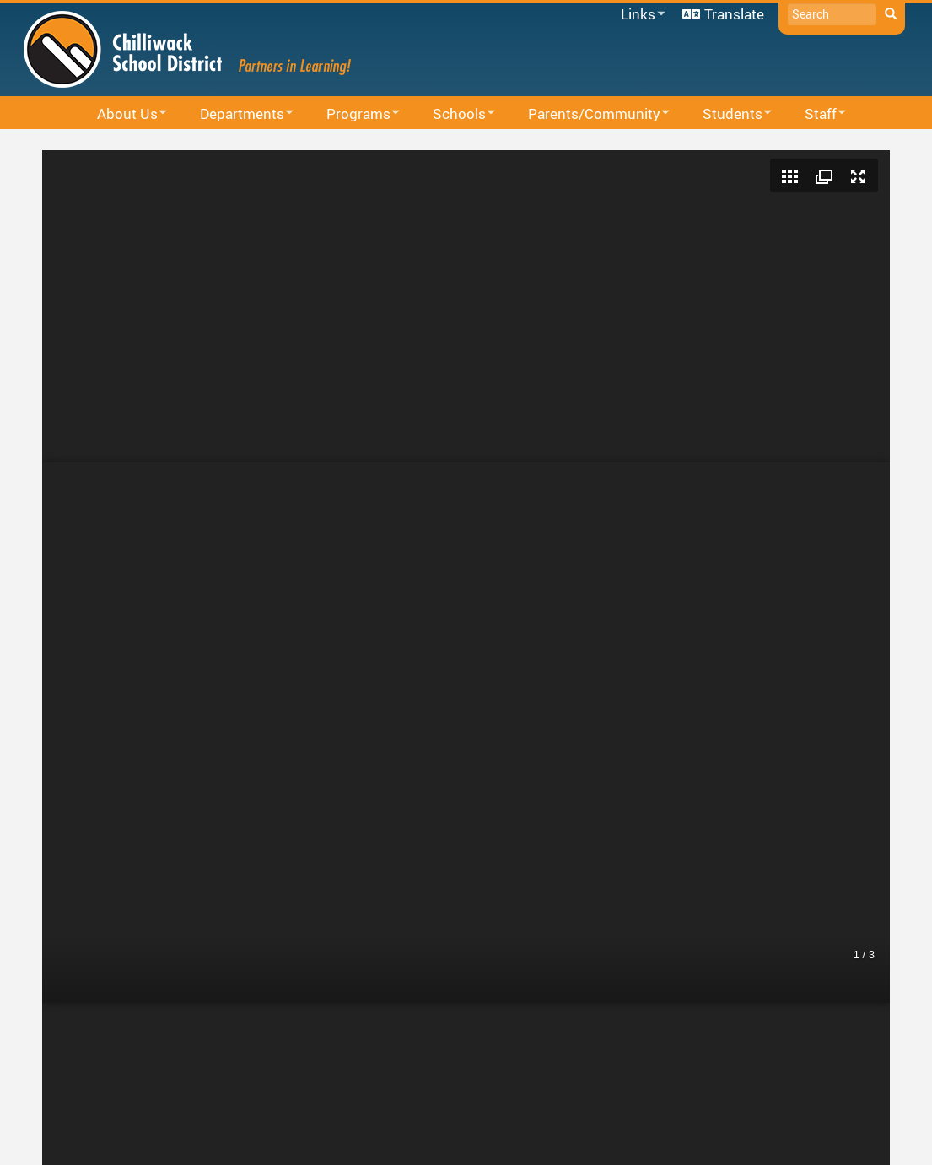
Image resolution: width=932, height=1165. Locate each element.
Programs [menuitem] (352, 114)
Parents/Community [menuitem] (588, 114)
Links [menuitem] (640, 14)
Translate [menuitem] (734, 14)
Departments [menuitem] (236, 114)
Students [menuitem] (726, 114)
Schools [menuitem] (453, 114)
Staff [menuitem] (814, 114)
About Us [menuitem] (121, 114)
